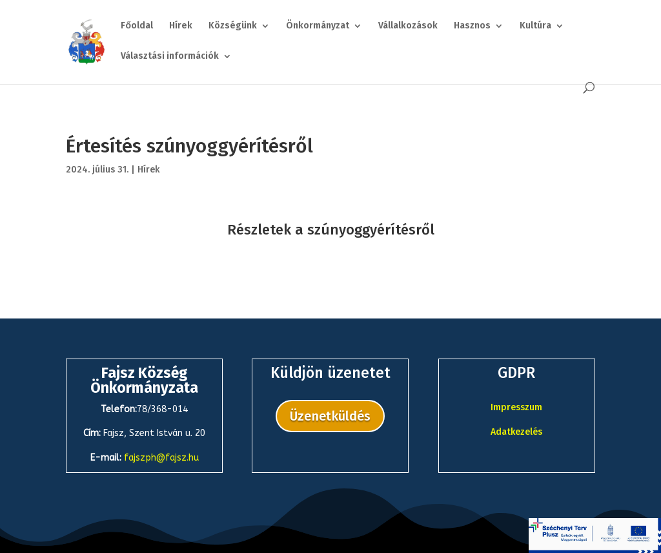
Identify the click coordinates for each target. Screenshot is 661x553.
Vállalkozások (408, 26)
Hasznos (472, 26)
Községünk (232, 26)
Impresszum (516, 407)
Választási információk (170, 56)
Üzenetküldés (330, 416)
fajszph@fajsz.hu (161, 457)
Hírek (180, 26)
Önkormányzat (317, 26)
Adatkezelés (516, 431)
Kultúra (535, 26)
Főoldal (137, 26)
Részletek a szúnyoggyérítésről (330, 229)
